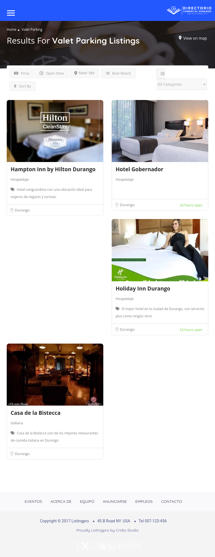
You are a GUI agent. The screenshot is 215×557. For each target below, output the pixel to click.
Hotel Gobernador (139, 169)
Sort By (22, 86)
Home (11, 29)
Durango (22, 210)
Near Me (84, 72)
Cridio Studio (127, 530)
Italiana (17, 422)
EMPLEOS (144, 501)
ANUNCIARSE (115, 501)
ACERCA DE (60, 501)
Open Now (51, 73)
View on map (195, 38)
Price (21, 73)
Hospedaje (20, 179)
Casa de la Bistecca (35, 412)
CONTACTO (171, 501)
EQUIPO (87, 501)
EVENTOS (33, 501)
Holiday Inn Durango (143, 288)
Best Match (118, 73)
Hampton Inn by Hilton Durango (53, 169)
